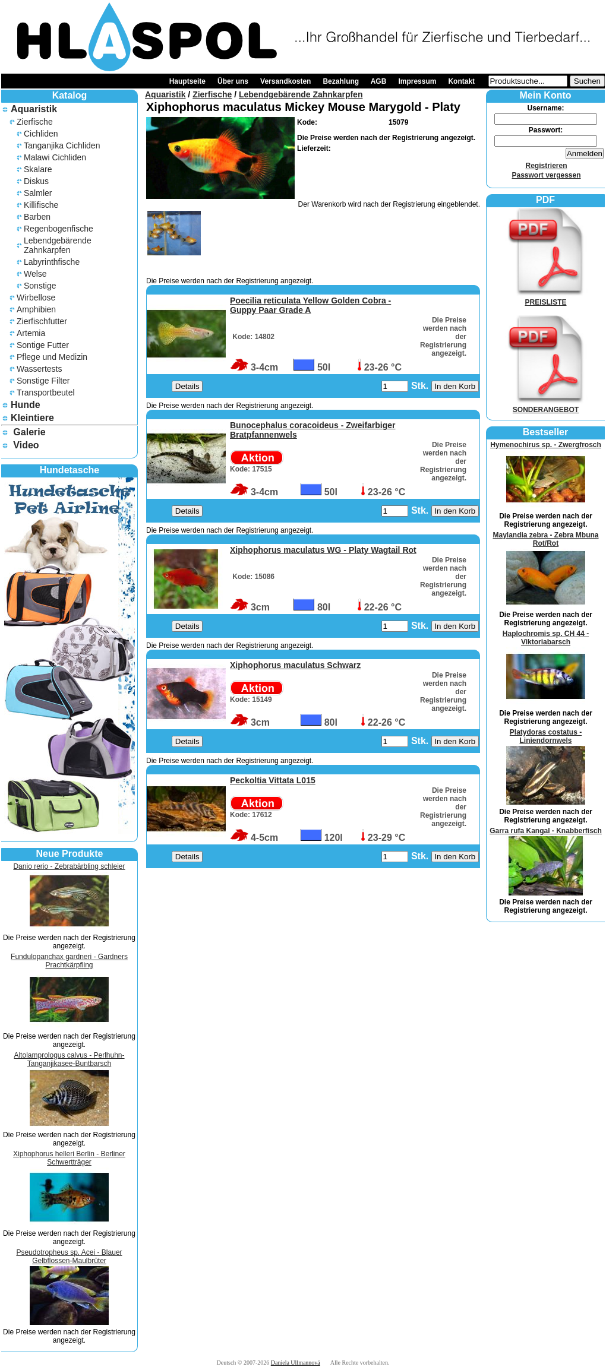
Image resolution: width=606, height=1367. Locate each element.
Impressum (417, 81)
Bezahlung (341, 81)
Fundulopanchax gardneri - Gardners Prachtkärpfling (69, 961)
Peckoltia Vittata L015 (272, 780)
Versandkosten (285, 81)
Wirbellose (36, 297)
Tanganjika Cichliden (62, 145)
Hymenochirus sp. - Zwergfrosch (545, 445)
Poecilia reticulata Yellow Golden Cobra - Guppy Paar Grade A (310, 305)
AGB (379, 81)
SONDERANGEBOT (546, 405)
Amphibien (36, 309)
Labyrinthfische (52, 262)
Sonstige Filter (43, 380)
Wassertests (39, 369)
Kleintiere (32, 418)
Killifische (41, 205)
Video (26, 445)
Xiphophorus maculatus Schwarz (295, 665)
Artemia (31, 333)
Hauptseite (187, 81)
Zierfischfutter (42, 321)
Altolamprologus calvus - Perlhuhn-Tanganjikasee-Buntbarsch (69, 1059)
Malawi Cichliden (55, 157)
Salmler (38, 193)
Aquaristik (34, 109)
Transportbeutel (46, 392)
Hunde (25, 405)
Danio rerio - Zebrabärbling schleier (69, 866)
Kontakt (461, 81)
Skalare (38, 169)
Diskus (36, 181)
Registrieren (546, 166)
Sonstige (40, 285)
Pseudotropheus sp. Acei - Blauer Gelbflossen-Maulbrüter (69, 1256)
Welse (35, 274)
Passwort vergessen (546, 175)
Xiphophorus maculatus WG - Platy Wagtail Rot (323, 550)
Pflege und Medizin (52, 357)
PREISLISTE (546, 298)
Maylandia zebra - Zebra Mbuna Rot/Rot (545, 539)
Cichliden (41, 133)
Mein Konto (545, 95)
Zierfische (35, 121)
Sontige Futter (43, 345)
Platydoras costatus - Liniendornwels (546, 736)
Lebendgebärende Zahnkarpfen (57, 245)
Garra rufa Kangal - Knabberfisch (546, 831)
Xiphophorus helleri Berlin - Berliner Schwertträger (69, 1158)
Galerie (29, 432)
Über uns (232, 81)
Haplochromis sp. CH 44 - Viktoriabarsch (546, 637)
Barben (37, 216)
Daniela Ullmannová (295, 1362)
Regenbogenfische (58, 228)
